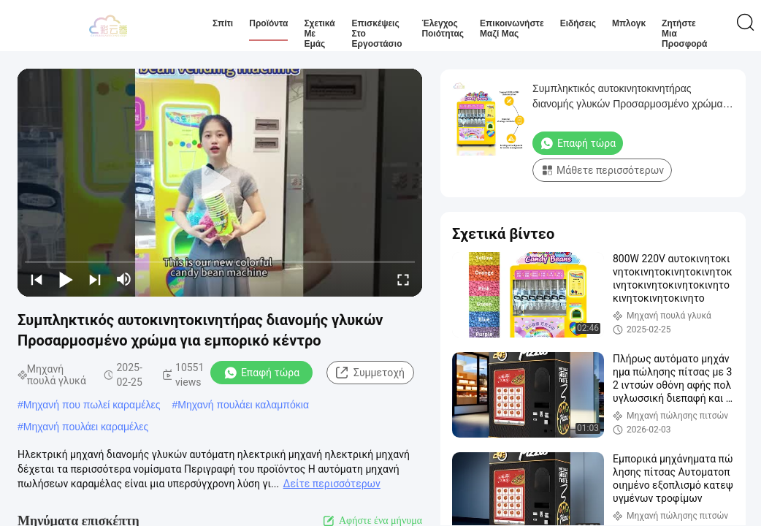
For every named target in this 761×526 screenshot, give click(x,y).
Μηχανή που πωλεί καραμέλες (92, 405)
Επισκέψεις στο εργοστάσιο (377, 33)
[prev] (36, 279)
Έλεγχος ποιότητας (442, 28)
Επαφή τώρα (261, 372)
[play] (220, 182)
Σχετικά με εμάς (319, 33)
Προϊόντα (268, 23)
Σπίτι (223, 23)
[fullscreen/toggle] (403, 279)
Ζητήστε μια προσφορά (684, 33)
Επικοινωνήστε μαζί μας (512, 28)
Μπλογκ (629, 23)
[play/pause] (65, 279)
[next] (95, 279)
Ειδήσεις (578, 23)
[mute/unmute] (124, 279)
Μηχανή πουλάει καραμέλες (86, 426)
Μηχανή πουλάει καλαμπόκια (243, 405)
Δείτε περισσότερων (331, 483)
